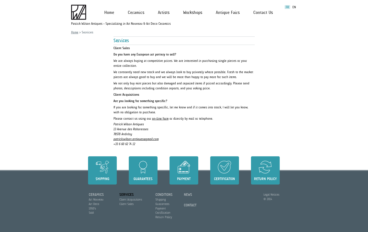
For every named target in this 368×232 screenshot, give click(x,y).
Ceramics (136, 12)
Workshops (192, 12)
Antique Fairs (228, 12)
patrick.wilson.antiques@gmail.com (136, 139)
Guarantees (143, 179)
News (188, 195)
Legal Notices (271, 194)
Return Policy (265, 179)
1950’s (92, 208)
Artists (164, 12)
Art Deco (94, 204)
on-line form (160, 118)
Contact (190, 205)
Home (109, 12)
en (294, 7)
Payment (183, 179)
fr (287, 7)
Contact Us (263, 12)
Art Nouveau (96, 199)
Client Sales (126, 204)
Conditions (164, 195)
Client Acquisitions (130, 199)
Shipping (102, 179)
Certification (224, 179)
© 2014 (267, 199)
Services (126, 195)
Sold (91, 212)
